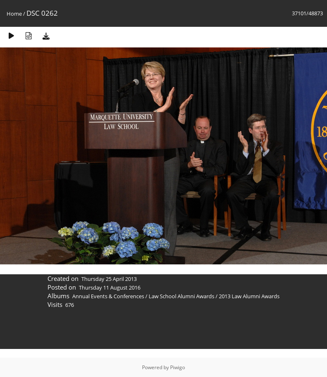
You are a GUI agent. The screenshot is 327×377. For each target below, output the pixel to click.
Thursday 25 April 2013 (109, 279)
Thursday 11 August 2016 (109, 287)
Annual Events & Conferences (108, 296)
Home (14, 13)
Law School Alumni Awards (181, 296)
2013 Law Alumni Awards (249, 296)
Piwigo (177, 367)
